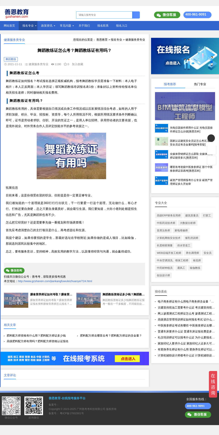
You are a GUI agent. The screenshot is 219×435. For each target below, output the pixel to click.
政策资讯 (46, 25)
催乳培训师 (191, 237)
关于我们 (84, 25)
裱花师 (197, 260)
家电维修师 (181, 230)
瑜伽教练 (195, 267)
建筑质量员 (191, 215)
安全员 (208, 252)
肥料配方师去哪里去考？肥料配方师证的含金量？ (111, 335)
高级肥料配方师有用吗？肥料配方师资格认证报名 (38, 341)
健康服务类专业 (135, 39)
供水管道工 (183, 245)
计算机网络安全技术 (168, 237)
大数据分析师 (188, 222)
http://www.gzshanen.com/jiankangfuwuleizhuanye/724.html (55, 281)
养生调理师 (192, 252)
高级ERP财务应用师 (169, 215)
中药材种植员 (165, 267)
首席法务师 (163, 230)
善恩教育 (102, 39)
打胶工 (207, 215)
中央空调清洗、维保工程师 (172, 260)
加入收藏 (77, 64)
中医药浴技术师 (166, 222)
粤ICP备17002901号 (72, 413)
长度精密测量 (165, 245)
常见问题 (65, 25)
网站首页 (9, 25)
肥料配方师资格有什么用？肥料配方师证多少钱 (36, 335)
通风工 (181, 267)
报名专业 (28, 25)
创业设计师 (163, 275)
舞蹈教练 (11, 59)
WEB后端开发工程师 (169, 252)
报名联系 (103, 25)
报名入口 (121, 25)
